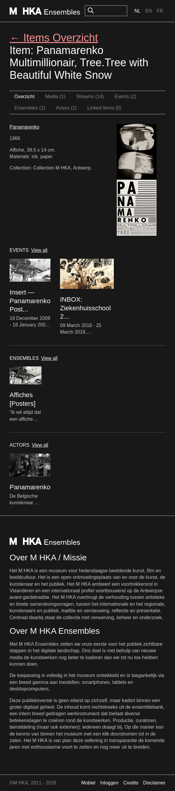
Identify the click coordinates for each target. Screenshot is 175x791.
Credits (131, 782)
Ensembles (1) (29, 107)
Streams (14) (90, 96)
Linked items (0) (105, 107)
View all (39, 250)
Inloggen (109, 782)
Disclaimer (154, 782)
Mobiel (88, 782)
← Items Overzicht (54, 38)
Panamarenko (24, 126)
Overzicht (24, 96)
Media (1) (55, 96)
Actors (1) (66, 107)
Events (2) (125, 96)
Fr (160, 10)
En (148, 10)
